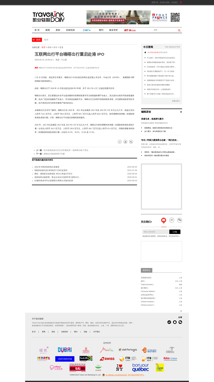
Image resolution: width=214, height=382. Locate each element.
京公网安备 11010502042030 (114, 375)
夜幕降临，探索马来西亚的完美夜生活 (158, 128)
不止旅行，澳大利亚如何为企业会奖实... (161, 58)
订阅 (175, 232)
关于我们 (96, 332)
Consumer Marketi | (148, 291)
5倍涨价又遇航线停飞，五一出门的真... (161, 71)
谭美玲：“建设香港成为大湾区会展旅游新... (160, 152)
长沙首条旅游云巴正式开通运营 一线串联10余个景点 (66, 150)
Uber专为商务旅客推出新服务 (47, 167)
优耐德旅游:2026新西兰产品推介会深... (161, 80)
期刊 (75, 332)
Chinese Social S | (147, 305)
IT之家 (64, 60)
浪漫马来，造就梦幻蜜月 (152, 119)
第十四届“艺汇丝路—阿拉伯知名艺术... (161, 94)
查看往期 (176, 101)
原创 (53, 332)
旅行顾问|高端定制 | (148, 298)
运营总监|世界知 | (147, 295)
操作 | (143, 281)
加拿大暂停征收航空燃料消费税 (158, 85)
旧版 (85, 332)
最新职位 (146, 270)
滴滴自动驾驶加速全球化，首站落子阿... (161, 62)
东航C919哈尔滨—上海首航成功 (158, 89)
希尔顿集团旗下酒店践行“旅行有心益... (161, 76)
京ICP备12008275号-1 (136, 375)
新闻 (49, 47)
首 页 (34, 332)
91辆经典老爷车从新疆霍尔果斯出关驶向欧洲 (53, 180)
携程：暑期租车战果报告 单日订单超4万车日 (53, 174)
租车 (55, 47)
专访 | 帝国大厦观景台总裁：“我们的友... (159, 140)
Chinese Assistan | (147, 302)
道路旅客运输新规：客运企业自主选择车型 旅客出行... (57, 177)
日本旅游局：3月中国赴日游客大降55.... (161, 67)
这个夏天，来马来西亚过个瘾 (155, 131)
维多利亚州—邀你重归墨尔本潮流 (156, 155)
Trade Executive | (147, 285)
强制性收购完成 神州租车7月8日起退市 (51, 170)
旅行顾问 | (144, 288)
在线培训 (64, 332)
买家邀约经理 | (146, 278)
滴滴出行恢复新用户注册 (54, 154)
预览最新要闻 (174, 236)
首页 (43, 47)
